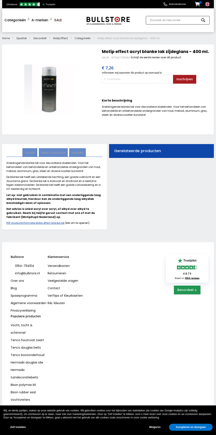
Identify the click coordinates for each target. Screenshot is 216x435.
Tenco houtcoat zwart (27, 339)
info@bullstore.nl (27, 272)
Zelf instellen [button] (18, 427)
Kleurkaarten (73, 294)
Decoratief (40, 37)
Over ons (17, 280)
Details (30, 151)
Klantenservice (177, 4)
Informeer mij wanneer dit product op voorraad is (132, 71)
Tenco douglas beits (26, 346)
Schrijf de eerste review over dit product (156, 56)
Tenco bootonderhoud (27, 354)
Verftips (53, 294)
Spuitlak (21, 37)
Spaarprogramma (24, 294)
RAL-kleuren (56, 302)
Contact (54, 287)
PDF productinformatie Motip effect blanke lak (35, 222)
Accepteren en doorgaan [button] (191, 427)
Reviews (77, 151)
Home (6, 37)
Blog (14, 287)
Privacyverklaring (23, 309)
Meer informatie (53, 151)
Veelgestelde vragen (63, 280)
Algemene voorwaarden (28, 302)
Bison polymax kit (23, 384)
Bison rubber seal (23, 391)
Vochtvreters (20, 398)
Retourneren (57, 272)
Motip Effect (60, 37)
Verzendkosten (59, 265)
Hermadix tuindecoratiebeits (24, 372)
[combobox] (178, 20)
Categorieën (83, 37)
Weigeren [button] (155, 427)
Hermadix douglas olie (27, 361)
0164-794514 (24, 265)
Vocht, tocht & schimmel (22, 328)
